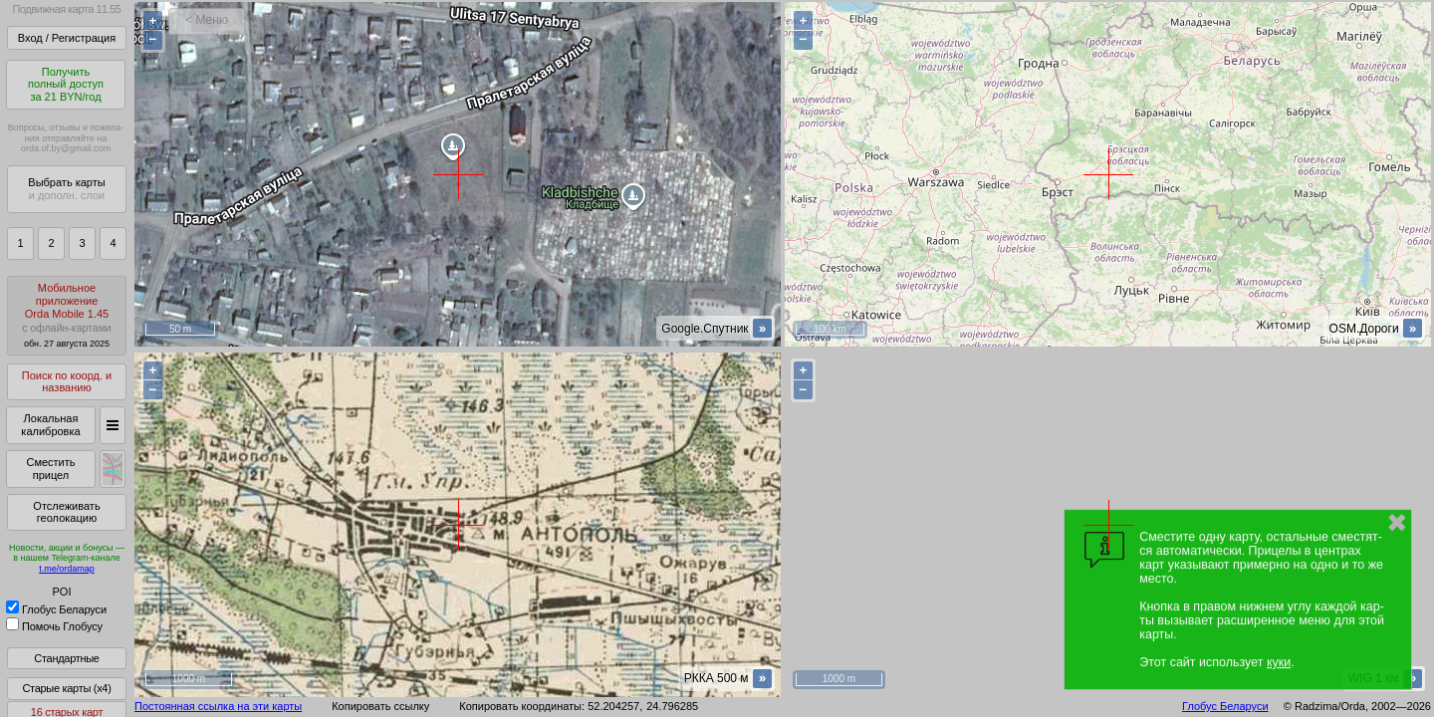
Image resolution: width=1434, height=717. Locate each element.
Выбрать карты (66, 188)
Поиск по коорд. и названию (67, 381)
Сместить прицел (50, 468)
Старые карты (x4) (66, 688)
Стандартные (66, 658)
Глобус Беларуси (56, 609)
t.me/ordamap (67, 569)
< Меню (206, 20)
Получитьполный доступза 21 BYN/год (66, 84)
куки (1279, 662)
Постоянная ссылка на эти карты (218, 706)
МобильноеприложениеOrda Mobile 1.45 (67, 315)
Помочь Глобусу (54, 626)
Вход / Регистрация (67, 38)
